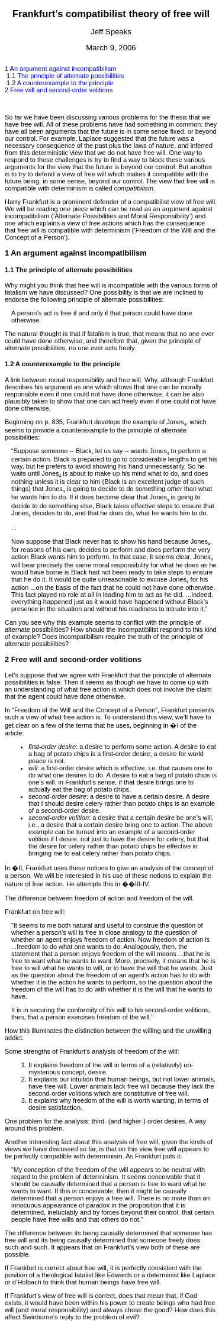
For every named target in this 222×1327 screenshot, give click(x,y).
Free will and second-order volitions (61, 89)
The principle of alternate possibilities (70, 75)
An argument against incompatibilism (63, 68)
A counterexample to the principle (65, 82)
